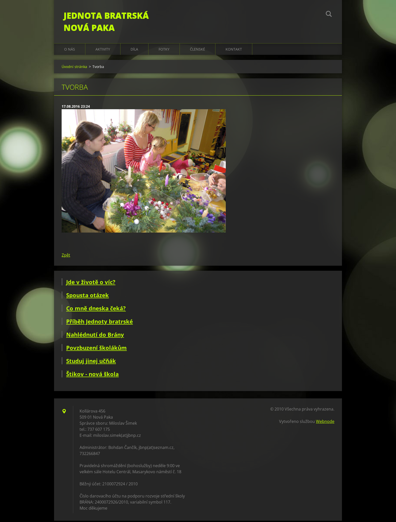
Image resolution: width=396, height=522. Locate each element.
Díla (134, 50)
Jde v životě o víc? (90, 283)
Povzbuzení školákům (96, 349)
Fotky (164, 50)
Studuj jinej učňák (91, 362)
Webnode (325, 422)
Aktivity (102, 50)
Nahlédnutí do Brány (95, 335)
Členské (197, 50)
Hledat (329, 14)
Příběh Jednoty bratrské (99, 322)
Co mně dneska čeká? (96, 309)
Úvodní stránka (74, 67)
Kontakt (234, 50)
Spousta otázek (87, 296)
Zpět (66, 256)
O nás (69, 50)
